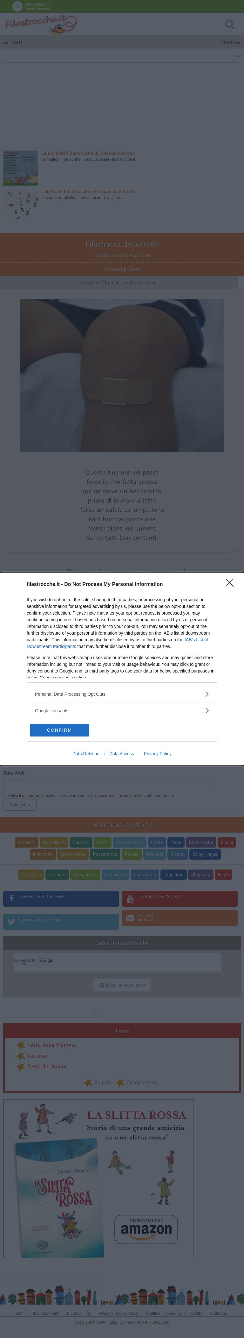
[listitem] (122, 694)
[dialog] (122, 669)
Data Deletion (85, 753)
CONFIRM (60, 730)
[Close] (232, 585)
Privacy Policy (158, 753)
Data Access (121, 753)
